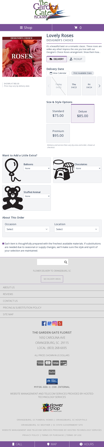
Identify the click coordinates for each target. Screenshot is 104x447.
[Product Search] (52, 262)
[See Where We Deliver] (52, 278)
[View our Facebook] (44, 325)
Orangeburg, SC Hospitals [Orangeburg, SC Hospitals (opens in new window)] (71, 419)
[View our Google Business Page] (49, 325)
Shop (26, 27)
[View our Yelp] (60, 325)
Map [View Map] (52, 444)
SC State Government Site (68, 425)
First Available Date (82, 73)
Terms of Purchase (53, 435)
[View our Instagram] (54, 325)
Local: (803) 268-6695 (52, 348)
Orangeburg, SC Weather (35, 425)
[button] (52, 381)
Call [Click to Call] (17, 444)
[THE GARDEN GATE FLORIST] (52, 19)
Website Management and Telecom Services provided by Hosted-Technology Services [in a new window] (52, 395)
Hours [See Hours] (87, 444)
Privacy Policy (30, 435)
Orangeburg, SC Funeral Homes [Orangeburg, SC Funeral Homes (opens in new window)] (35, 419)
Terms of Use (74, 435)
